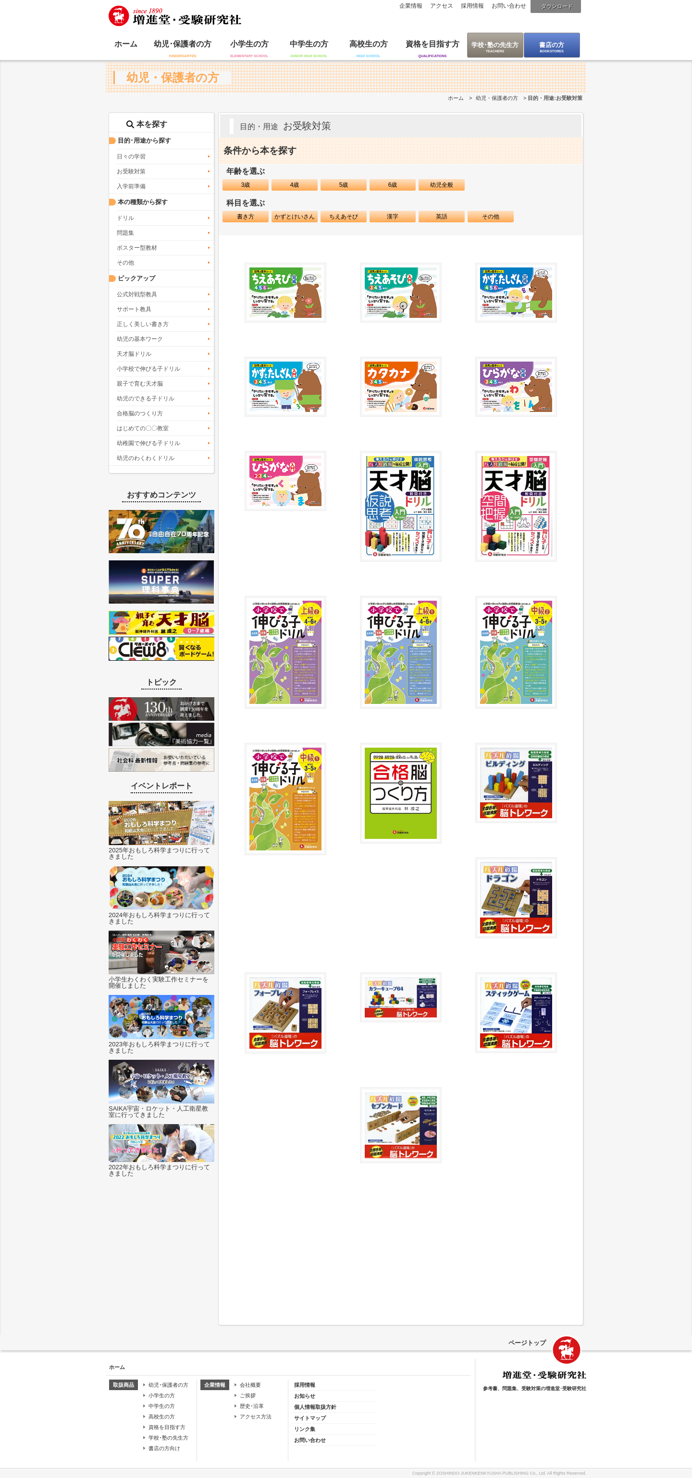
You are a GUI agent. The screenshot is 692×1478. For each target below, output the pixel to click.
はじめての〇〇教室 (143, 428)
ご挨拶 (248, 1395)
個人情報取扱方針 (315, 1407)
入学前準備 (131, 186)
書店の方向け (164, 1448)
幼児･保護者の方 (182, 44)
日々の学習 (131, 156)
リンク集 (304, 1429)
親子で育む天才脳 (140, 383)
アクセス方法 (256, 1416)
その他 (125, 262)
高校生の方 (368, 44)
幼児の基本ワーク (140, 339)
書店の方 (551, 44)
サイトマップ (310, 1418)
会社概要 (250, 1385)
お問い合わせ (509, 5)
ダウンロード (557, 6)
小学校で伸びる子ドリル (148, 368)
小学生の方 (249, 44)
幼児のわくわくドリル (145, 458)
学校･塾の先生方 (495, 44)
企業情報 (410, 5)
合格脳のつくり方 (140, 413)
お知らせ (304, 1396)
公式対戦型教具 (137, 294)
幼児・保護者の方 (497, 98)
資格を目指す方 (432, 44)
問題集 (125, 233)
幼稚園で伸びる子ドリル (148, 443)
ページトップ (527, 1342)
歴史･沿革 (252, 1406)
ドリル (125, 218)
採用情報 (472, 5)
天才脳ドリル (134, 354)
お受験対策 (131, 171)
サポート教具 (134, 309)
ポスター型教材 (137, 247)
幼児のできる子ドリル (145, 398)
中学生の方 (309, 44)
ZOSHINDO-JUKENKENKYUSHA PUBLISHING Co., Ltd (490, 1473)
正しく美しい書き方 (143, 324)
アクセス (441, 5)
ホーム (125, 44)
